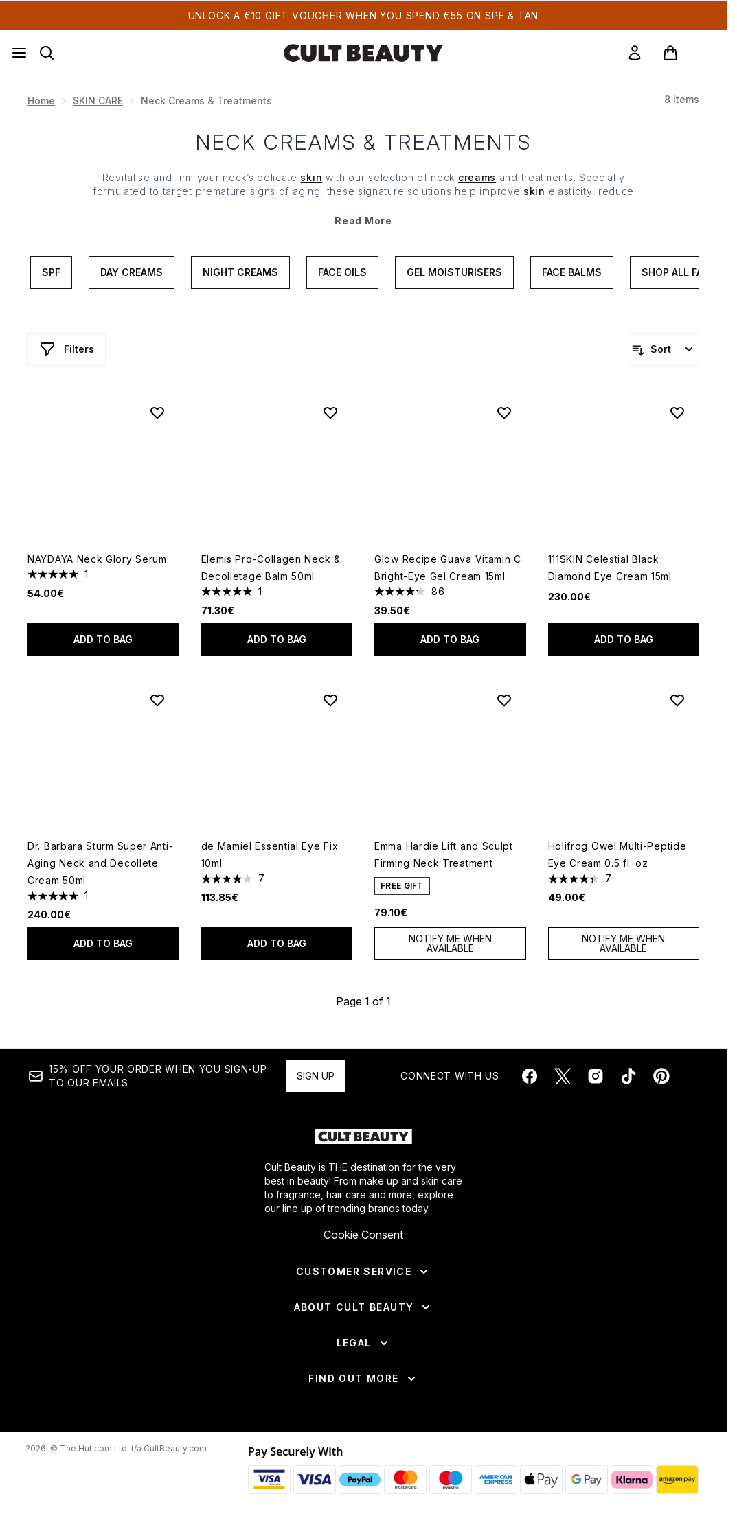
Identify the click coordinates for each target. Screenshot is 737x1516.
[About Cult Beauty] (363, 1307)
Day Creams (131, 272)
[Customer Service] (363, 1272)
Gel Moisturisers (454, 272)
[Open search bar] (46, 53)
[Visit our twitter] (562, 1076)
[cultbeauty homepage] (363, 53)
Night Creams (240, 272)
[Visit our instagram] (595, 1076)
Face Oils (342, 272)
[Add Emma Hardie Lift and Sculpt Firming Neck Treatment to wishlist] (504, 700)
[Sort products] (663, 349)
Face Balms (572, 272)
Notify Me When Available (450, 943)
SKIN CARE (98, 100)
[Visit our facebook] (529, 1076)
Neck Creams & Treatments (364, 142)
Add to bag (103, 639)
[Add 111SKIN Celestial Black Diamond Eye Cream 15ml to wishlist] (677, 412)
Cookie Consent (363, 1234)
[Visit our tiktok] (628, 1076)
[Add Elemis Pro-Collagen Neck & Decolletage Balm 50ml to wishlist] (330, 412)
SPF (51, 272)
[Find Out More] (363, 1379)
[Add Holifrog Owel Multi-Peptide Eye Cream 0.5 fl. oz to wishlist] (677, 700)
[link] (634, 53)
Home (41, 100)
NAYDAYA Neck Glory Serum (97, 559)
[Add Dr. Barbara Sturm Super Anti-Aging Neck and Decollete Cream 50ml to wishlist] (157, 700)
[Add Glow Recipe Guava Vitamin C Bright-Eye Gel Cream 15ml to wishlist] (504, 412)
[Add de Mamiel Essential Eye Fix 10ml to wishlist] (330, 700)
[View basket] (685, 53)
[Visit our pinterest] (661, 1076)
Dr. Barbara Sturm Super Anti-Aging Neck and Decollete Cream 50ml (100, 863)
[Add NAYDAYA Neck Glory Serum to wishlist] (157, 412)
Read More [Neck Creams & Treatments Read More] (363, 220)
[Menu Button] (19, 53)
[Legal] (364, 1343)
